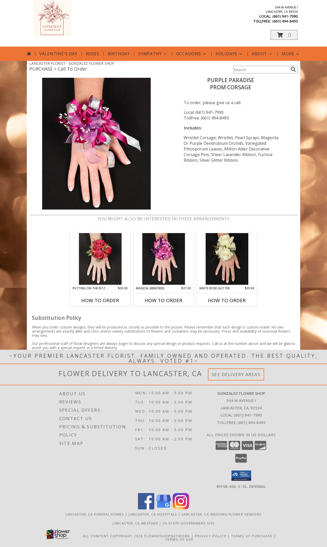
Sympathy (153, 54)
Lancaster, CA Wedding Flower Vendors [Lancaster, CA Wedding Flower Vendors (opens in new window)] (222, 514)
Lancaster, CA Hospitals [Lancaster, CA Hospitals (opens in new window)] (153, 514)
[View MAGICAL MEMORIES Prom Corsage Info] (163, 259)
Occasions (191, 54)
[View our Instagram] (181, 507)
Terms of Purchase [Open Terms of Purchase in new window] (252, 535)
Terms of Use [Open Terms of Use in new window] (179, 539)
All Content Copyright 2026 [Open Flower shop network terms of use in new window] (113, 535)
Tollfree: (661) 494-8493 (206, 118)
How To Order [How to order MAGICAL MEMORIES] (163, 300)
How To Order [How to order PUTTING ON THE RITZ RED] (100, 300)
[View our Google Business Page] (163, 507)
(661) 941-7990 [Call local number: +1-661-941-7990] (285, 16)
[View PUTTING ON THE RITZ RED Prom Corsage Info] (100, 259)
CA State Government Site (188, 523)
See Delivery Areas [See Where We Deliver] (236, 374)
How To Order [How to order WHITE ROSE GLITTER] (227, 300)
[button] (284, 35)
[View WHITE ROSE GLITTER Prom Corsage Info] (227, 259)
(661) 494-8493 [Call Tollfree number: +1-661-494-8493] (252, 422)
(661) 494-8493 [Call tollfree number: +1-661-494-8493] (285, 21)
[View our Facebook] (146, 507)
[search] (293, 69)
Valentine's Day (58, 54)
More (291, 54)
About (262, 54)
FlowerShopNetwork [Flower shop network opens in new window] (167, 535)
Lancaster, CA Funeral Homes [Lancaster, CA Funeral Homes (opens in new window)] (94, 514)
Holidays (229, 54)
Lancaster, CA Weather (135, 523)
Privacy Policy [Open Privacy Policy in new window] (210, 535)
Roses (92, 54)
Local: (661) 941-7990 (204, 112)
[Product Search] (260, 69)
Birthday (119, 54)
